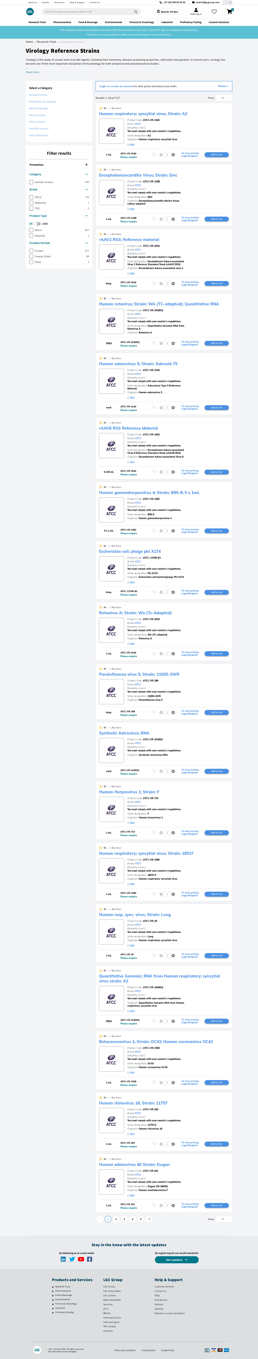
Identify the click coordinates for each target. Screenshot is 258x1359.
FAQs (157, 1295)
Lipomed (108, 1330)
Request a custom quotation (170, 1313)
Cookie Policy (167, 1350)
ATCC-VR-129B (151, 181)
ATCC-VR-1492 (151, 498)
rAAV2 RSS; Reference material (129, 239)
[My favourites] (214, 12)
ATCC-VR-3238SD (153, 739)
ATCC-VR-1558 (151, 1048)
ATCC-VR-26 (150, 921)
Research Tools (46, 41)
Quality (45, 2)
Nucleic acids (37, 115)
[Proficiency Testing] (53, 1312)
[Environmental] (53, 1299)
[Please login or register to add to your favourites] (154, 155)
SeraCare (108, 1304)
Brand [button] (58, 189)
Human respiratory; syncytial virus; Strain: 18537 (146, 853)
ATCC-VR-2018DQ (153, 310)
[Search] (135, 12)
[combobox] (91, 11)
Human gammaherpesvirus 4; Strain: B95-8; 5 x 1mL (149, 492)
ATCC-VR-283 (150, 1109)
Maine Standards (112, 1299)
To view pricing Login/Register (190, 154)
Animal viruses (38, 95)
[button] (173, 155)
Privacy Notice (148, 1350)
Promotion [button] (58, 165)
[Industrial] (53, 1308)
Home (29, 41)
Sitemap (159, 1308)
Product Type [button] (58, 216)
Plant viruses (37, 122)
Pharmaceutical (63, 1290)
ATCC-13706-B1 (152, 557)
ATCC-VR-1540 (151, 120)
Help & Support (77, 2)
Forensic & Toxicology (66, 1303)
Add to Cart (216, 154)
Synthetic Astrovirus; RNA (124, 733)
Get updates (174, 1260)
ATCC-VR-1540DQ (153, 987)
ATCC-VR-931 (150, 1170)
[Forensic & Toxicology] (53, 1304)
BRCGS (106, 1313)
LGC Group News (112, 1290)
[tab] (59, 165)
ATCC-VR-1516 (151, 370)
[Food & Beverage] (53, 1295)
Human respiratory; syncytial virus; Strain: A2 (143, 113)
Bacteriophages (39, 108)
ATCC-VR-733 (150, 798)
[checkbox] (31, 182)
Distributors (161, 1299)
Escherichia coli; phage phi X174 (130, 551)
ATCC (138, 123)
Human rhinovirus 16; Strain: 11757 (133, 1103)
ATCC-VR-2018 (151, 619)
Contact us (95, 2)
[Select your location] (227, 2)
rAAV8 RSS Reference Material (128, 428)
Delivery (159, 1304)
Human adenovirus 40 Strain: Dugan (134, 1164)
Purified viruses (39, 128)
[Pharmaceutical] (53, 1291)
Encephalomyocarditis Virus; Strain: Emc (138, 175)
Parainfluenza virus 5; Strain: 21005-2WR (139, 674)
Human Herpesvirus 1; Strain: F (129, 791)
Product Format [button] (58, 243)
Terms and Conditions (125, 1350)
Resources (59, 2)
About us (32, 2)
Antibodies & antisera (42, 101)
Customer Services (164, 1286)
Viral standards (38, 135)
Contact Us (160, 1290)
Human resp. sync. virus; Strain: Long (135, 914)
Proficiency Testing (64, 1312)
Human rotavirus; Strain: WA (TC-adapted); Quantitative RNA (159, 303)
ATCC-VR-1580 (151, 859)
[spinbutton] (167, 154)
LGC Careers (109, 1295)
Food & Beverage (63, 1295)
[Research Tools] (53, 1287)
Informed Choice (112, 1317)
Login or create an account (116, 86)
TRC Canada (109, 1326)
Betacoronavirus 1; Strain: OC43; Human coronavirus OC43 (156, 1041)
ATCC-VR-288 (150, 680)
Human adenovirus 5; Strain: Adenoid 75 (138, 363)
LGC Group (109, 1286)
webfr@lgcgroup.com (207, 2)
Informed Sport (111, 1322)
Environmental (62, 1299)
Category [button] (58, 174)
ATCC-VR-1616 (151, 245)
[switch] (38, 224)
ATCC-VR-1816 (151, 434)
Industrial (60, 1307)
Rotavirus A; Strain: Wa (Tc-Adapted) (135, 612)
